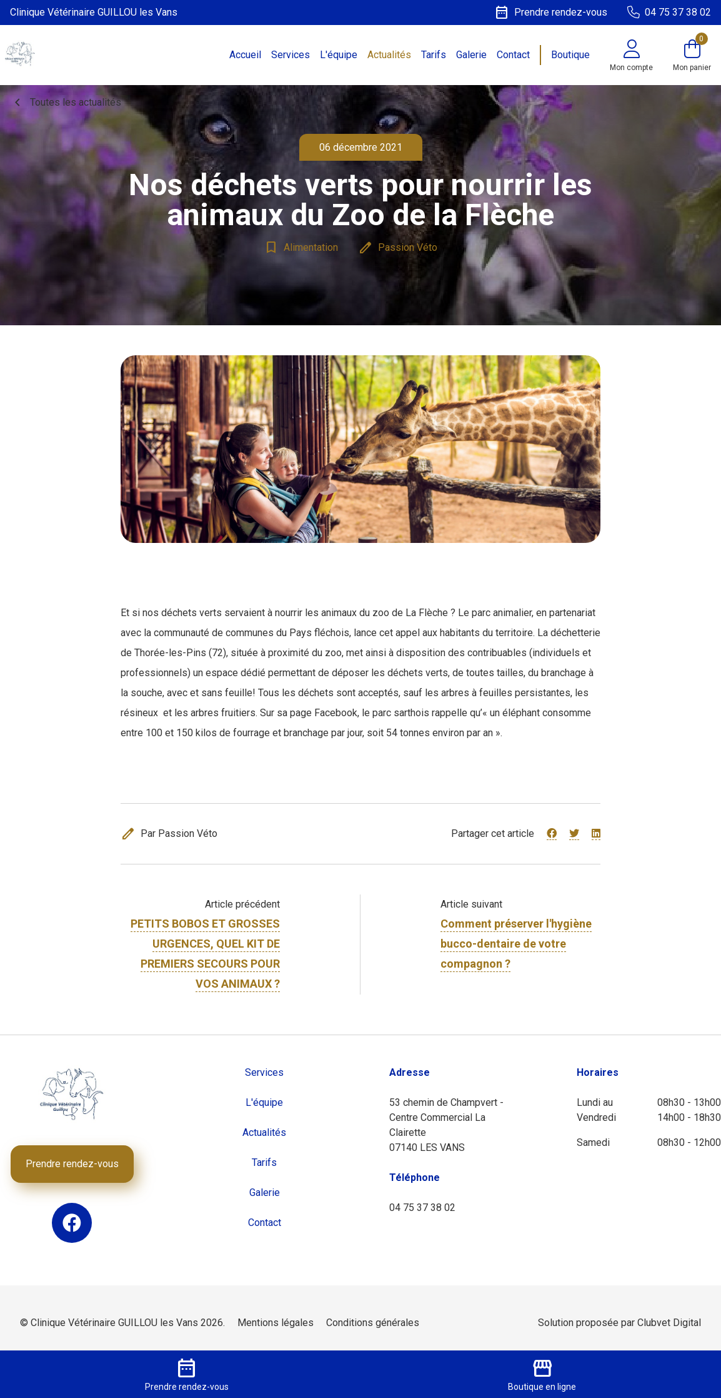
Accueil (245, 55)
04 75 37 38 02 (422, 1207)
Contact (513, 55)
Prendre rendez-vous (72, 1164)
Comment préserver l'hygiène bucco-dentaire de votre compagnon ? (516, 943)
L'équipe (338, 55)
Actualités (389, 55)
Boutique (570, 55)
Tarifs (433, 55)
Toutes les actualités (65, 102)
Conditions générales (372, 1323)
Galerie (471, 55)
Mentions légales (275, 1323)
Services (290, 55)
